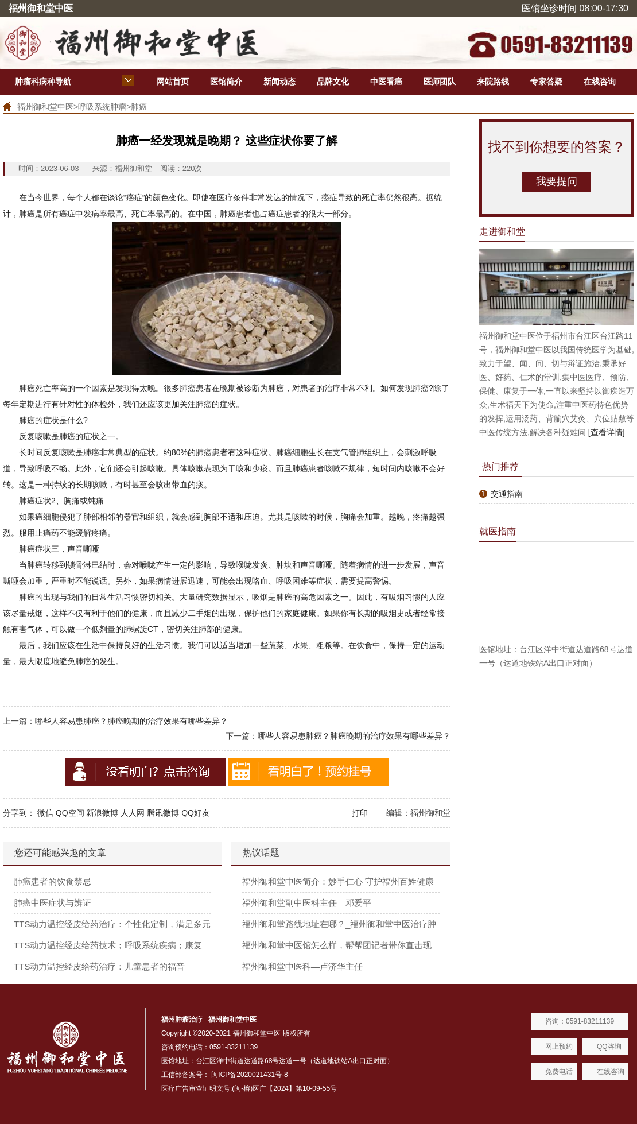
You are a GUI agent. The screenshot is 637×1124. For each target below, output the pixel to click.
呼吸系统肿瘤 (102, 106)
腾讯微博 (163, 812)
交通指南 (507, 493)
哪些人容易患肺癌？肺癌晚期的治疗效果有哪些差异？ (131, 721)
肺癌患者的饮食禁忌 (52, 881)
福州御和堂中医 (45, 106)
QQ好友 (195, 812)
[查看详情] (606, 432)
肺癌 (139, 106)
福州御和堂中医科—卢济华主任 (302, 966)
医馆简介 (226, 81)
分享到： (19, 812)
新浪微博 (102, 812)
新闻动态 (279, 81)
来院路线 (493, 81)
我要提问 (556, 181)
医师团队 (440, 81)
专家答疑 (546, 81)
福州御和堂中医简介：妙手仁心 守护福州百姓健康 (338, 881)
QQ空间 (70, 812)
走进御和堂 (502, 232)
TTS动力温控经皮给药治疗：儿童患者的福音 (99, 966)
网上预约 (559, 1046)
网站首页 (173, 81)
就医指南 (497, 531)
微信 (45, 812)
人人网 (133, 812)
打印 (360, 812)
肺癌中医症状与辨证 (52, 903)
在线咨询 (600, 81)
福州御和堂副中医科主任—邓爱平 (306, 903)
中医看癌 (386, 81)
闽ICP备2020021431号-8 (249, 1075)
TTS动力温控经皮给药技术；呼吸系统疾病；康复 (108, 945)
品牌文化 (333, 81)
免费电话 (559, 1072)
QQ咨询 (609, 1046)
